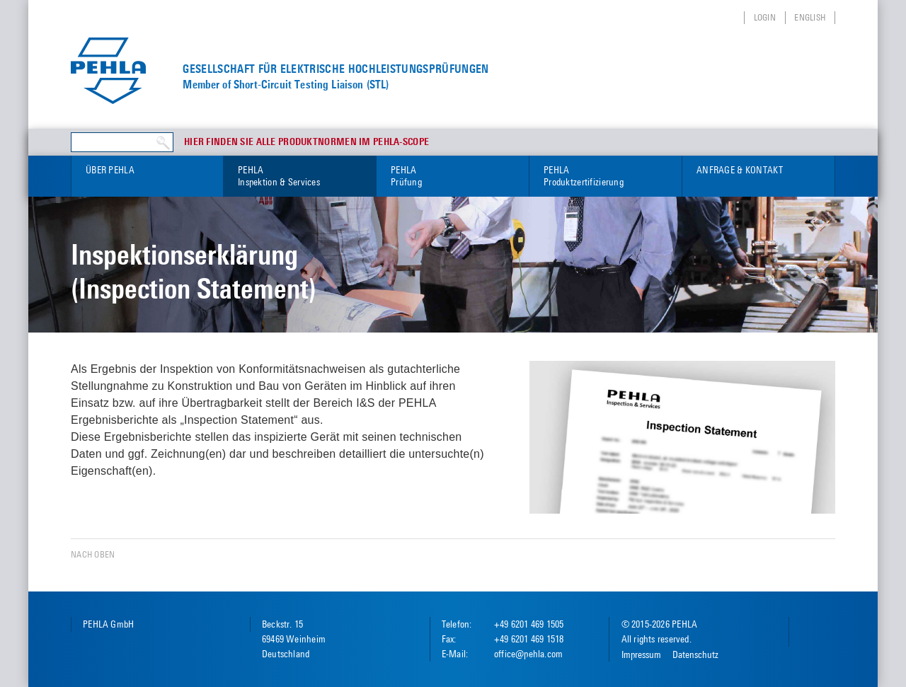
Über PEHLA (110, 169)
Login (765, 17)
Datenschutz (695, 654)
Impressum (641, 654)
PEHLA (300, 176)
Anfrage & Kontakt (739, 169)
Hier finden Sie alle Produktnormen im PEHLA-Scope (306, 142)
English (809, 17)
